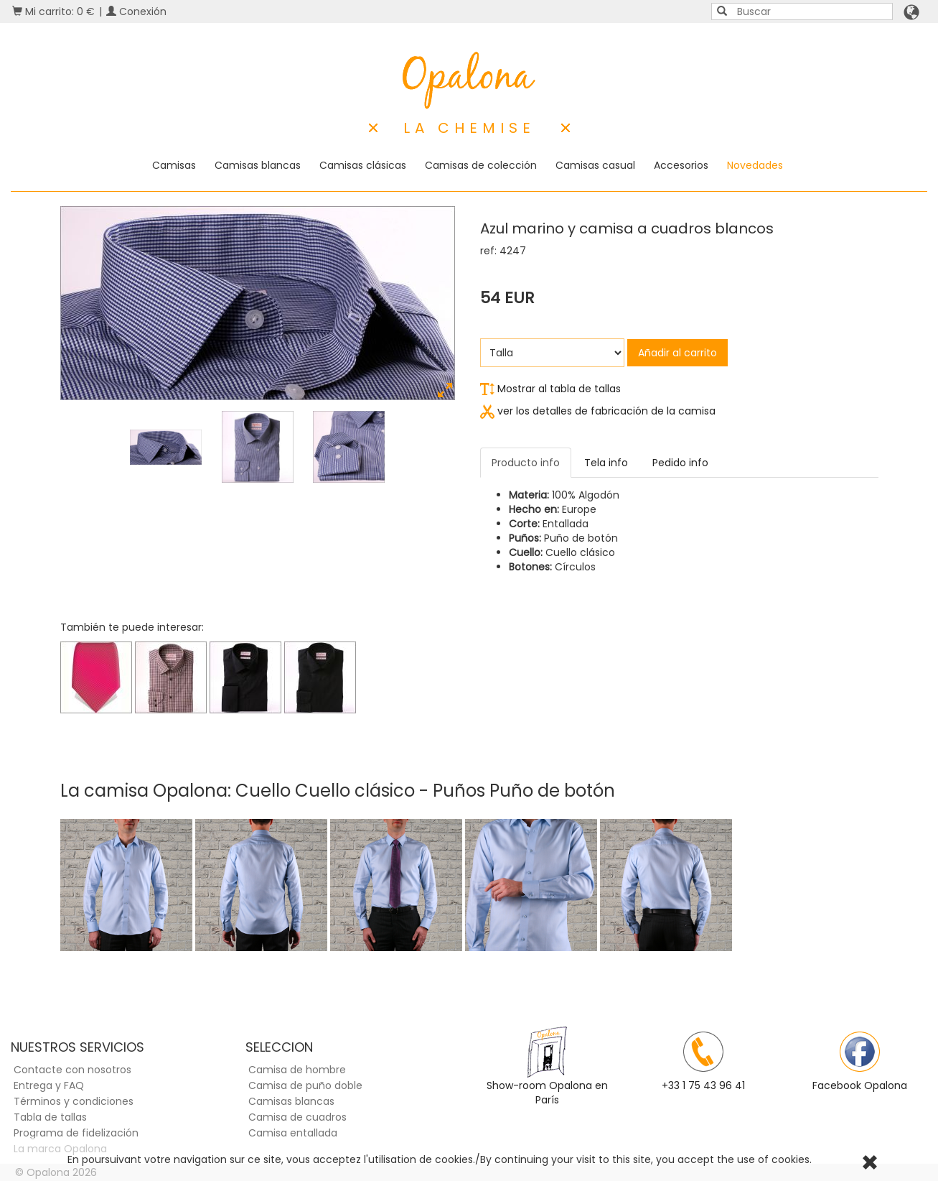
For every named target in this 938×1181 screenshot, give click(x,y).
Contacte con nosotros (72, 1069)
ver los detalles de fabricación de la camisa (598, 411)
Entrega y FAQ (49, 1085)
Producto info (526, 462)
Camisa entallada (292, 1133)
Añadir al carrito (677, 353)
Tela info (606, 462)
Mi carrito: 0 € (53, 11)
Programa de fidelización (76, 1133)
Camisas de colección (481, 165)
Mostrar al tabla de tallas (550, 388)
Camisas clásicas (362, 165)
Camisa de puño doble (305, 1085)
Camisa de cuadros (297, 1117)
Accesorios (681, 165)
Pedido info (680, 462)
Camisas (174, 165)
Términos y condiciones (73, 1101)
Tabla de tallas (50, 1117)
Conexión (136, 11)
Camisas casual (595, 165)
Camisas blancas (258, 165)
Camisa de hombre (297, 1069)
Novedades (755, 165)
